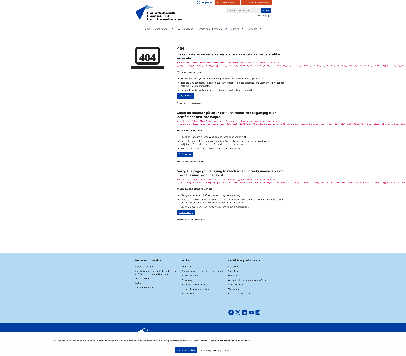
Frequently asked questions (196, 289)
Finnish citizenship (144, 278)
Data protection (236, 284)
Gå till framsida (185, 154)
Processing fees (189, 279)
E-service (186, 266)
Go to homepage (186, 212)
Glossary (232, 275)
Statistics (233, 271)
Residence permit (144, 266)
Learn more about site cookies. (234, 340)
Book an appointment (258, 2)
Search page (264, 15)
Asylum (138, 283)
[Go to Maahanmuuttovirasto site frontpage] (159, 16)
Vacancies (233, 289)
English (207, 2)
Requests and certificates (194, 284)
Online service (230, 2)
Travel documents (144, 287)
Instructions (187, 293)
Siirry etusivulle (185, 95)
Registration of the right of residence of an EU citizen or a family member (156, 272)
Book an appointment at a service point (202, 271)
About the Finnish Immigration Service (248, 279)
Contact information (239, 293)
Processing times (190, 275)
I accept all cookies (186, 350)
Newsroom (234, 266)
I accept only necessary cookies (214, 350)
